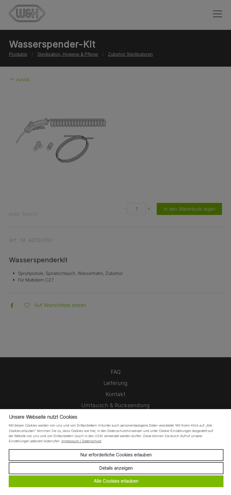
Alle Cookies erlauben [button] (116, 481)
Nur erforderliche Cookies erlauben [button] (116, 454)
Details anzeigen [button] (116, 468)
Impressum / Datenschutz (81, 441)
